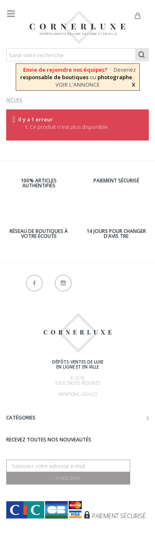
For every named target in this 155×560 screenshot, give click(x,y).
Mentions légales (77, 394)
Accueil (14, 100)
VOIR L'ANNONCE (77, 84)
